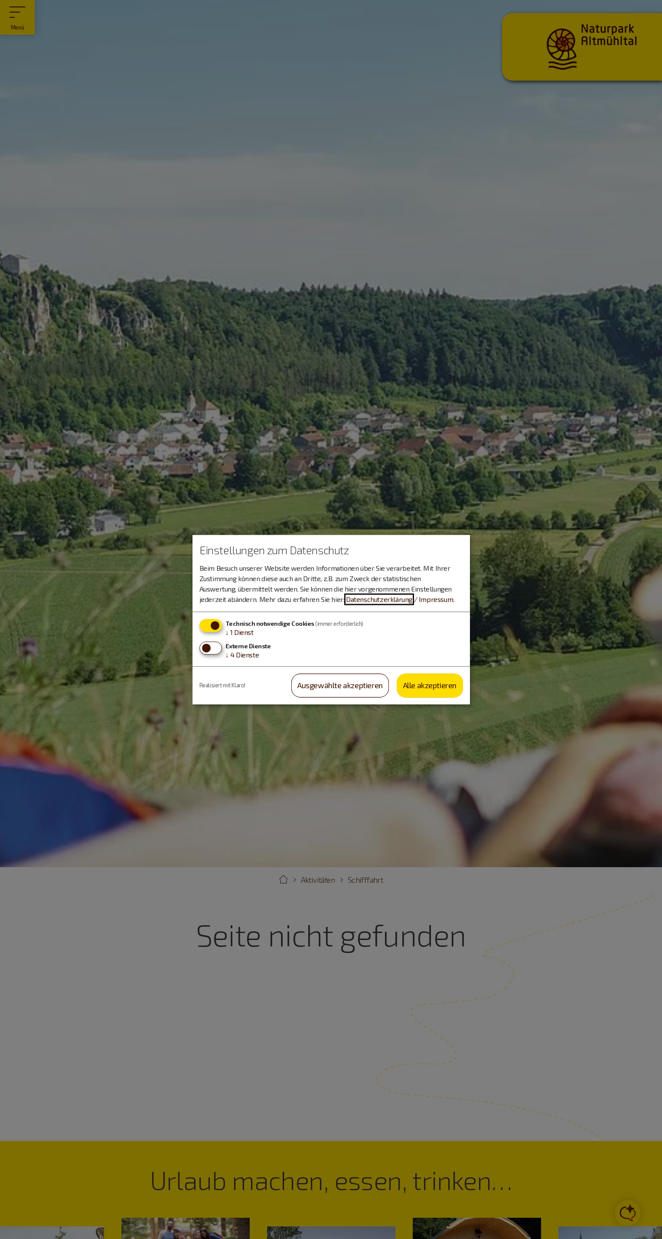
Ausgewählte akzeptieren (340, 685)
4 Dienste (242, 655)
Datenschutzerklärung (379, 599)
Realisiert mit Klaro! (222, 685)
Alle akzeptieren (430, 685)
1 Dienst (239, 632)
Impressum (436, 599)
